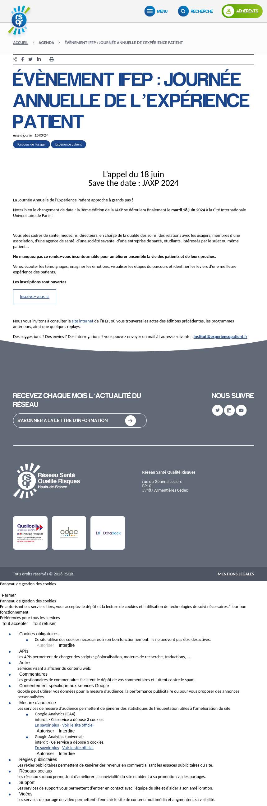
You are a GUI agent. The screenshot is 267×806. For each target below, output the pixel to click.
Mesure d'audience (37, 702)
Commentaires (33, 674)
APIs (24, 651)
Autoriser (45, 645)
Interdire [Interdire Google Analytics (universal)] (67, 753)
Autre (24, 662)
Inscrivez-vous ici (34, 296)
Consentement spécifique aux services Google (64, 685)
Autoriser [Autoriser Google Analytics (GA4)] (45, 730)
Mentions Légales (236, 574)
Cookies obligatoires (38, 633)
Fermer (9, 595)
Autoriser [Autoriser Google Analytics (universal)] (45, 753)
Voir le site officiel (78, 725)
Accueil (20, 42)
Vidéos (26, 793)
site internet (82, 321)
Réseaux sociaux (36, 770)
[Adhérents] (242, 11)
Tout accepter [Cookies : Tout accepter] (15, 623)
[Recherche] (196, 11)
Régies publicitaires (38, 759)
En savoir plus (47, 725)
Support (27, 782)
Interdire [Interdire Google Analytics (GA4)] (67, 730)
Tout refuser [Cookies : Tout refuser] (44, 623)
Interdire (67, 645)
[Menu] (157, 11)
